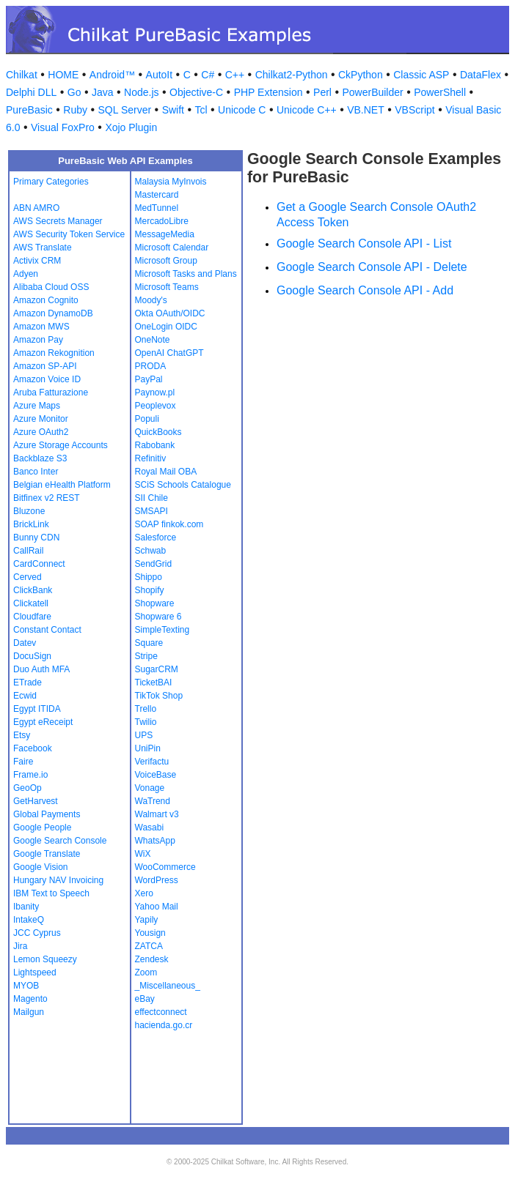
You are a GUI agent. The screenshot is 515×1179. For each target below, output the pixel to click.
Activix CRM (37, 261)
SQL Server (125, 110)
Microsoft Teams (167, 287)
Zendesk (152, 959)
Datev (24, 643)
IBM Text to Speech (51, 893)
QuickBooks (158, 432)
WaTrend (152, 801)
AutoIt (159, 75)
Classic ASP (421, 75)
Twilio (146, 722)
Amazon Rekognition (54, 353)
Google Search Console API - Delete (372, 267)
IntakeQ (28, 920)
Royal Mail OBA (166, 471)
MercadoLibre (162, 221)
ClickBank (32, 590)
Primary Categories (51, 181)
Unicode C (242, 110)
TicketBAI (153, 682)
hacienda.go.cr (164, 1025)
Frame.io (30, 775)
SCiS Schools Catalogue (183, 485)
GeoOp (27, 788)
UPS (144, 735)
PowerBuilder (372, 92)
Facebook (32, 748)
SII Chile (151, 498)
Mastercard (157, 195)
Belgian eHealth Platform (62, 485)
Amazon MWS (41, 326)
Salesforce (156, 537)
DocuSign (32, 656)
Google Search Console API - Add (365, 290)
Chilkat (21, 75)
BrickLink (31, 524)
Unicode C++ (307, 110)
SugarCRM (156, 669)
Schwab (151, 551)
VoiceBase (156, 775)
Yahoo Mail (156, 906)
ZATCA (149, 946)
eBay (145, 999)
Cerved (27, 577)
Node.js (141, 92)
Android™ (112, 75)
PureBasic (29, 110)
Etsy (21, 735)
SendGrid (153, 564)
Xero (144, 893)
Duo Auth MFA (41, 669)
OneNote (152, 340)
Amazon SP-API (45, 366)
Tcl (200, 110)
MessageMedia (164, 234)
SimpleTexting (162, 630)
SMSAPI (151, 511)
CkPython (360, 75)
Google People (42, 827)
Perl (322, 92)
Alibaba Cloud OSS (51, 287)
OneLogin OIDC (166, 326)
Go (74, 92)
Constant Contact (47, 630)
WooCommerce (165, 867)
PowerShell (440, 92)
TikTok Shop (159, 696)
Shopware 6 (158, 616)
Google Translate (46, 854)
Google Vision (40, 867)
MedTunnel (157, 208)
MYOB (26, 986)
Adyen (25, 274)
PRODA (151, 366)
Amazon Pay (38, 340)
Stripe (146, 656)
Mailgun (28, 1012)
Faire (23, 761)
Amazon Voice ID (47, 379)
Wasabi (149, 827)
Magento (30, 999)
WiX (143, 854)
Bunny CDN (36, 537)
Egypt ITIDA (37, 709)
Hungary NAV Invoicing (58, 880)
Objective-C (196, 92)
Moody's (151, 300)
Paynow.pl (155, 392)
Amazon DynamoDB (53, 313)
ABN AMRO (36, 208)
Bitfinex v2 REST (46, 498)
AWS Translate (42, 247)
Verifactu (152, 761)
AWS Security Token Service (69, 234)
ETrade (27, 682)
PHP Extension (268, 92)
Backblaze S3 (40, 458)
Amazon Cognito (45, 300)
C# (207, 75)
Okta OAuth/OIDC (170, 313)
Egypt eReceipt (43, 722)
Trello (146, 709)
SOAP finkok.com (169, 524)
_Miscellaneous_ (167, 986)
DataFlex (480, 75)
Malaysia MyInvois (171, 181)
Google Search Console (59, 841)
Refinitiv (151, 458)
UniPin (148, 748)
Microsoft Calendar (172, 247)
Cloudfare (32, 616)
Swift (173, 110)
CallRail (28, 551)
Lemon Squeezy (45, 959)
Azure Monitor (40, 419)
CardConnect (39, 564)
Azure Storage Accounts (60, 445)
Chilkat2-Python (291, 75)
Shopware (155, 603)
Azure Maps (36, 406)
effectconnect (161, 1012)
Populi (147, 419)
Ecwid (25, 696)
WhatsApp (155, 841)
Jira (20, 946)
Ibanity (26, 906)
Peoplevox (155, 406)
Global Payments (46, 814)
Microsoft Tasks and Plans (186, 274)
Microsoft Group (166, 261)
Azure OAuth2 (40, 432)
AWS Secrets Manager (58, 221)
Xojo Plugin (131, 127)
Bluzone (29, 511)
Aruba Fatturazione (50, 392)
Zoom (146, 972)
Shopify (149, 590)
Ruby (75, 110)
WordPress (156, 880)
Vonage (150, 788)
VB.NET (365, 110)
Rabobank (155, 445)
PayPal (149, 379)
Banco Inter (35, 471)
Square (149, 643)
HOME (63, 75)
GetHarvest (35, 801)
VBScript (414, 110)
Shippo (148, 577)
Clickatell (30, 603)
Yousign (150, 933)
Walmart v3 (157, 814)
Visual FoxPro (63, 127)
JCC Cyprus (37, 933)
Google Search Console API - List (364, 243)
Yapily (146, 920)
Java (103, 92)
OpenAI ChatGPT (169, 353)
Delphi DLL (31, 92)
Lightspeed (34, 972)
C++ (234, 75)
